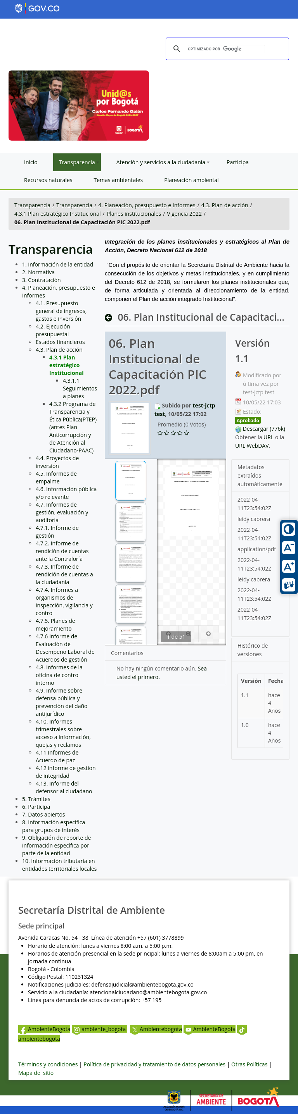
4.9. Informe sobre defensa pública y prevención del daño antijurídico (61, 702)
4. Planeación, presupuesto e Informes (146, 205)
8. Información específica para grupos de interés (53, 826)
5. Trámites (36, 799)
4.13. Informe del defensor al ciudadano (64, 787)
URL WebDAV (252, 445)
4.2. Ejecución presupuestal (53, 330)
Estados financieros (60, 342)
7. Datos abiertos (43, 814)
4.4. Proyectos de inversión (57, 461)
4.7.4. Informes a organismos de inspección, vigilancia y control (64, 601)
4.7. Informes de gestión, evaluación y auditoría (62, 512)
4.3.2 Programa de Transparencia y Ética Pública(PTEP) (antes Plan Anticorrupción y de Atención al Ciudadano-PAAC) (73, 427)
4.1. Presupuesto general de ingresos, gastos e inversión (61, 310)
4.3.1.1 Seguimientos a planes (80, 388)
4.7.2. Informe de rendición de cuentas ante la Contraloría (62, 551)
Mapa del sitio (36, 1072)
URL (268, 437)
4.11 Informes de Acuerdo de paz (57, 756)
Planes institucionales (134, 213)
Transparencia (32, 205)
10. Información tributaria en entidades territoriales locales (59, 864)
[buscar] (226, 49)
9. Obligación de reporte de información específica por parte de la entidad (56, 845)
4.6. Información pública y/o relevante (66, 492)
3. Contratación (41, 280)
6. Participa (36, 806)
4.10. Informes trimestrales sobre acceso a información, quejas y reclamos (63, 733)
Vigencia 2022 (184, 213)
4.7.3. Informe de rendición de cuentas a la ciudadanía (64, 574)
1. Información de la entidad (57, 264)
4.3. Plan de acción (224, 205)
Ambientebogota (156, 1029)
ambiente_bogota (99, 1029)
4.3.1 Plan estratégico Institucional (57, 213)
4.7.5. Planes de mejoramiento (55, 624)
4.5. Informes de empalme (56, 477)
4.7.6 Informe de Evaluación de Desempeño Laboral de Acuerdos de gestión (65, 648)
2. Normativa (38, 272)
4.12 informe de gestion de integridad (66, 771)
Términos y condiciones (48, 1064)
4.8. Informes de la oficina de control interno (59, 675)
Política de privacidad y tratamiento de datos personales (154, 1064)
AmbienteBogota (44, 1029)
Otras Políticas (249, 1064)
